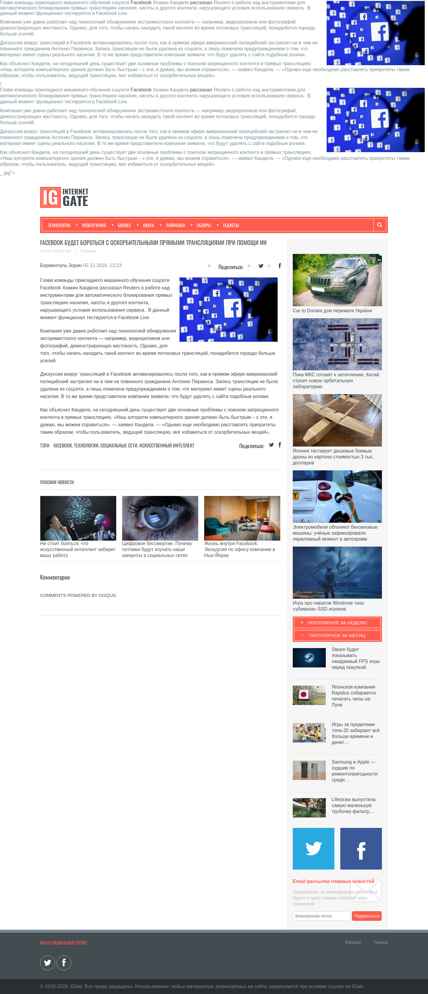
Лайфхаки (172, 225)
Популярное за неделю (337, 622)
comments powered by (78, 580)
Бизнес (121, 225)
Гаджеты (228, 225)
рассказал (201, 2)
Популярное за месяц (337, 635)
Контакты (353, 942)
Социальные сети (118, 445)
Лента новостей (56, 251)
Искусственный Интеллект (166, 445)
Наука (145, 225)
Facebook (141, 2)
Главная (88, 251)
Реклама (381, 942)
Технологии (59, 225)
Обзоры (201, 225)
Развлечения (91, 225)
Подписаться (367, 916)
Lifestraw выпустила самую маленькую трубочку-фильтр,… (353, 805)
